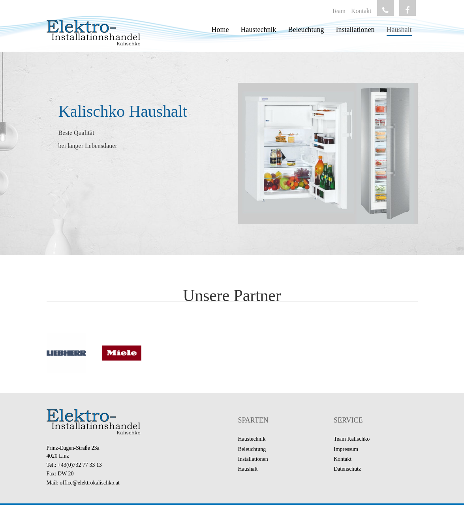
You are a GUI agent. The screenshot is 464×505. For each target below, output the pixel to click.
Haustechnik (258, 30)
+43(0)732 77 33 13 (80, 465)
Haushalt (399, 30)
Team (339, 10)
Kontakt (361, 10)
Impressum (346, 449)
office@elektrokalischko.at (89, 483)
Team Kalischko (352, 439)
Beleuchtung (306, 30)
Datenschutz (347, 469)
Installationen (355, 30)
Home (220, 30)
